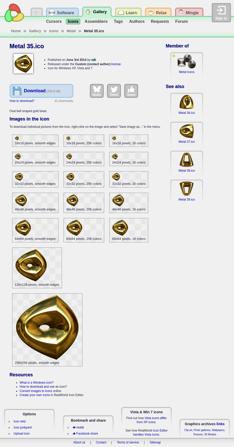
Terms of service (128, 442)
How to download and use (37, 386)
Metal (71, 31)
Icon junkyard (23, 427)
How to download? (22, 101)
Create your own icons (35, 395)
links (221, 424)
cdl (93, 60)
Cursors (54, 21)
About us (79, 442)
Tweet (114, 91)
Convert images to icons (36, 391)
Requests (160, 21)
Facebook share (85, 433)
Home (16, 31)
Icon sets (20, 421)
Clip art (188, 430)
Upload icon (22, 433)
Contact (101, 442)
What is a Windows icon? (37, 382)
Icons (73, 21)
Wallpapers (218, 430)
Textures (198, 434)
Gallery (35, 31)
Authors (136, 21)
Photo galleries (202, 430)
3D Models (210, 434)
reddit (78, 427)
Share (96, 91)
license (116, 64)
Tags (118, 21)
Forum (181, 21)
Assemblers (96, 21)
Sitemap (155, 442)
